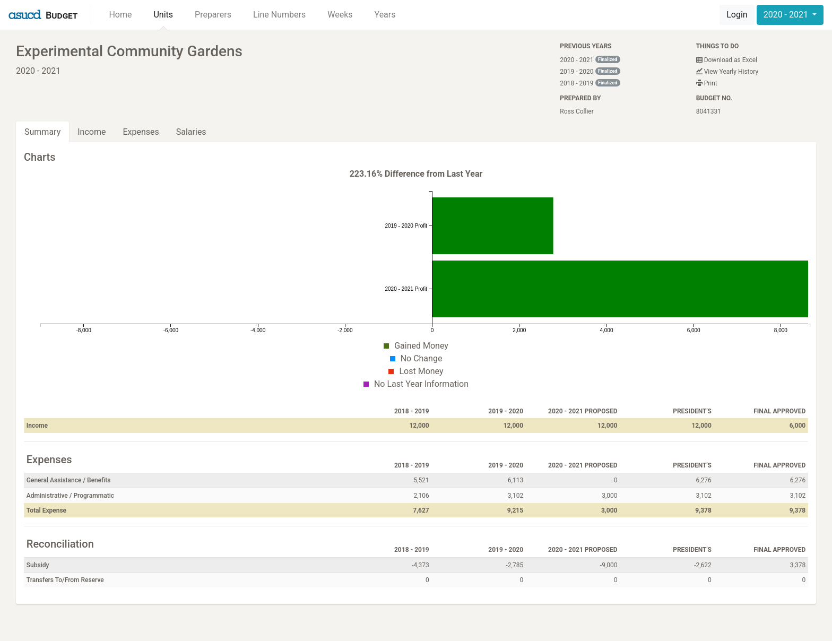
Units (163, 15)
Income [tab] (91, 132)
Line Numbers (279, 15)
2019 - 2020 (590, 71)
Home (120, 15)
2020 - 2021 (787, 15)
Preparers (213, 15)
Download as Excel (726, 60)
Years (385, 15)
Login (736, 15)
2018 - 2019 (590, 83)
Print (706, 83)
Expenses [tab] (141, 132)
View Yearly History (727, 71)
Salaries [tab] (191, 132)
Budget (61, 15)
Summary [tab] (42, 132)
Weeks (339, 15)
